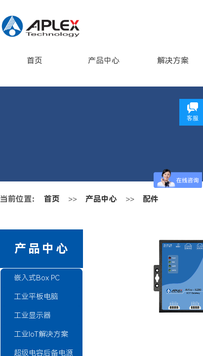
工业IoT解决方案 (41, 334)
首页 (34, 60)
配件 (151, 199)
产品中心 (104, 60)
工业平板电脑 (36, 296)
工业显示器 (32, 315)
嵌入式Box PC (37, 277)
